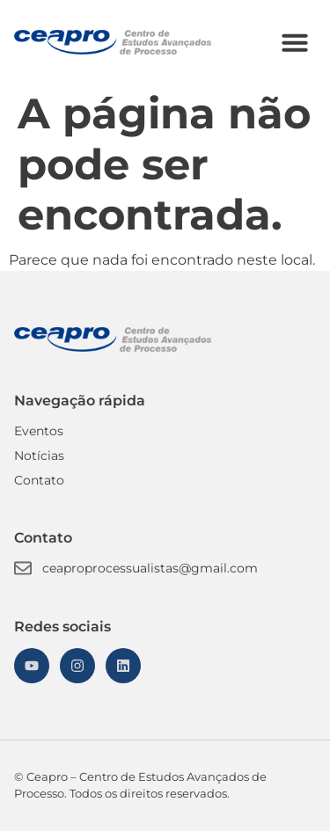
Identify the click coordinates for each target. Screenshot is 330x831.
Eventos (38, 431)
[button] (295, 42)
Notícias (39, 455)
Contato (39, 480)
